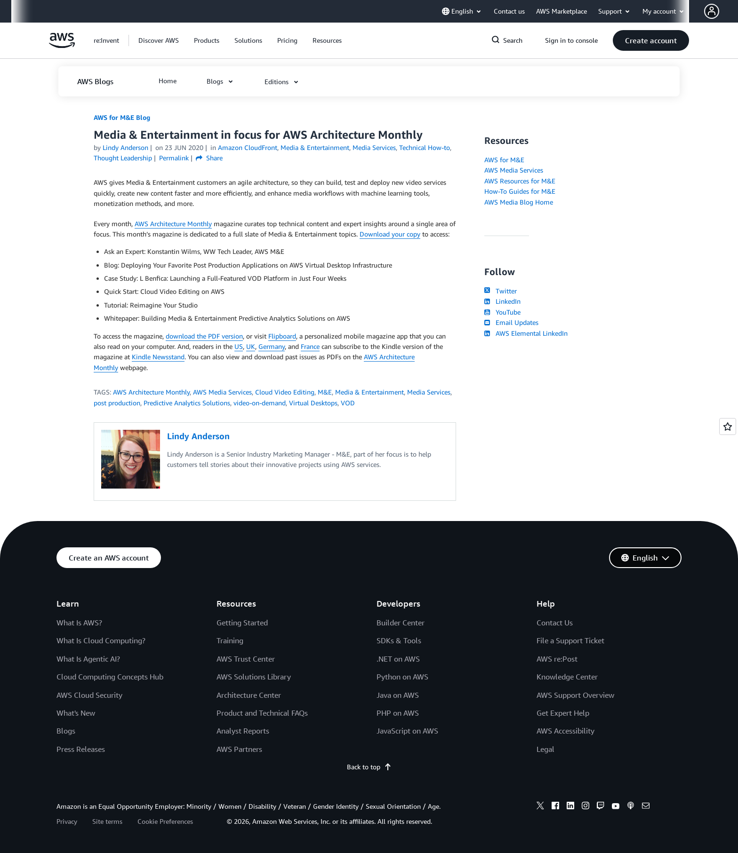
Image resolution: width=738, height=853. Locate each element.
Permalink (174, 158)
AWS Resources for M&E (519, 181)
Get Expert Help (563, 713)
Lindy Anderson (125, 147)
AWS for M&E (504, 160)
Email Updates (511, 322)
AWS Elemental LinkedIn (526, 333)
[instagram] (585, 807)
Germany (271, 346)
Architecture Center (249, 695)
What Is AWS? (79, 622)
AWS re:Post (557, 658)
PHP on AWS (398, 713)
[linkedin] (570, 807)
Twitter (500, 291)
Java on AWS (398, 695)
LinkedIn (502, 301)
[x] (540, 807)
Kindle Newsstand (158, 357)
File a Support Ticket (570, 640)
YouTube (502, 312)
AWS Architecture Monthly (173, 224)
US (238, 346)
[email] (646, 807)
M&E (325, 392)
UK (250, 346)
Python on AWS (402, 676)
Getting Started (242, 622)
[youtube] (615, 807)
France (310, 346)
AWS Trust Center (246, 658)
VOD (348, 403)
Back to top (369, 767)
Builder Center (401, 622)
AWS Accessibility (565, 730)
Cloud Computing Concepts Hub (109, 676)
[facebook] (555, 807)
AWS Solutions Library (254, 676)
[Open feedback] (727, 426)
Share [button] (209, 158)
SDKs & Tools (399, 640)
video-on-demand (259, 403)
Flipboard (282, 336)
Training (230, 640)
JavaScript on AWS (407, 730)
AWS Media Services (222, 392)
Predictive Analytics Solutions (187, 403)
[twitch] (600, 807)
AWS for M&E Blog (122, 117)
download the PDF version (204, 336)
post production (117, 403)
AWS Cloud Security (89, 695)
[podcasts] (630, 807)
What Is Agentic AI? (88, 658)
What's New (75, 713)
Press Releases (80, 749)
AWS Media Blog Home (518, 202)
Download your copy (390, 234)
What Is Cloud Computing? (100, 640)
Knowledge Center (567, 676)
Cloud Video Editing (284, 392)
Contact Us (555, 622)
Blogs (65, 730)
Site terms (107, 821)
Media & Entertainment (369, 392)
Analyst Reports (243, 730)
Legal (545, 749)
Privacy (66, 821)
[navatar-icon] (711, 11)
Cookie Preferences (165, 821)
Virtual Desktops (313, 403)
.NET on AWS (398, 658)
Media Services (428, 392)
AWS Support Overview (575, 695)
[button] (721, 11)
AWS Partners (239, 749)
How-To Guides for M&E (519, 191)
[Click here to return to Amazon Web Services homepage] (62, 45)
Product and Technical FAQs (262, 713)
